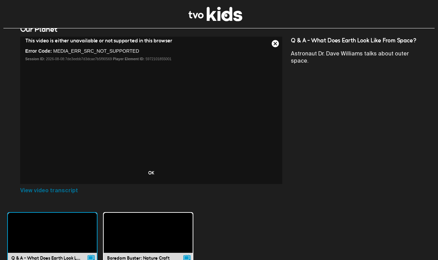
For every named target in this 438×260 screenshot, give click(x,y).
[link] (215, 19)
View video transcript (49, 199)
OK (151, 181)
